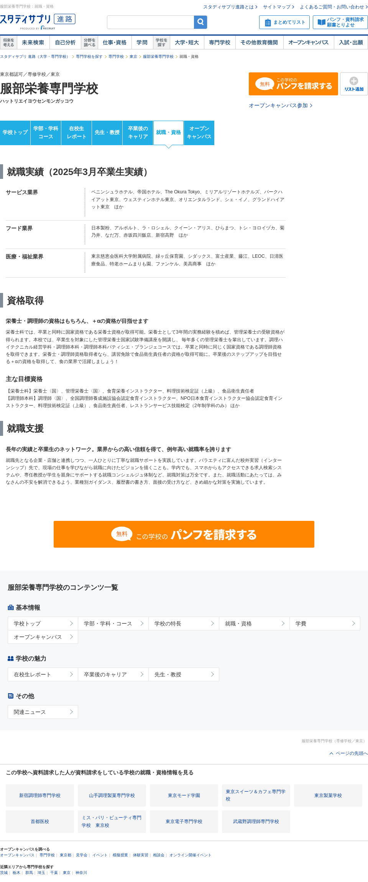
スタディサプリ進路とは (228, 7)
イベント (100, 855)
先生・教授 (107, 132)
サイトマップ (277, 7)
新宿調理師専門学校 (40, 795)
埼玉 (41, 873)
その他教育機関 (259, 42)
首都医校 (40, 821)
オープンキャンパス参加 (278, 105)
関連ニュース (30, 712)
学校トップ (15, 132)
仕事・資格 (114, 42)
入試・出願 (351, 42)
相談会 (158, 855)
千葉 (54, 873)
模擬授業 (120, 855)
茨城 (4, 873)
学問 (142, 42)
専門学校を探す (89, 56)
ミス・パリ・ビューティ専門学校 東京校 (111, 821)
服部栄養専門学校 (158, 56)
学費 (301, 623)
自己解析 (65, 42)
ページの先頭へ (352, 753)
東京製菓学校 (328, 795)
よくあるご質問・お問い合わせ (332, 7)
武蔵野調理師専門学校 (256, 821)
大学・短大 (187, 42)
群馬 (29, 873)
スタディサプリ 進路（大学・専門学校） (35, 56)
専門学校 (219, 42)
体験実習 (140, 855)
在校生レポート (77, 132)
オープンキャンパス (308, 42)
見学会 (81, 855)
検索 (200, 22)
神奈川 (81, 873)
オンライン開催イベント (190, 855)
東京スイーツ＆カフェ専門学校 (256, 795)
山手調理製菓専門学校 (112, 795)
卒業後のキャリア (138, 132)
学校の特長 (167, 623)
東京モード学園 (184, 795)
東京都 (65, 855)
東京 (133, 56)
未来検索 (33, 42)
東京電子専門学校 (184, 821)
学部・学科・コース (108, 623)
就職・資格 (168, 132)
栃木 (16, 873)
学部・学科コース (45, 132)
